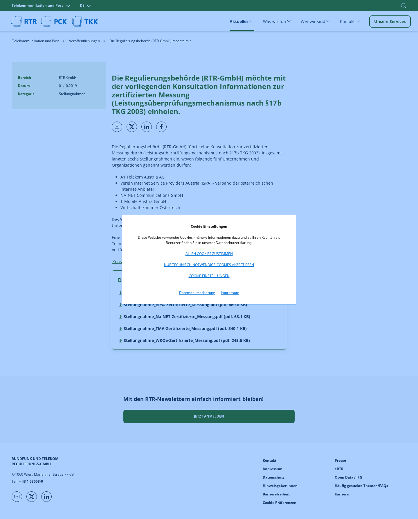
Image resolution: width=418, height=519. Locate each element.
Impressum (230, 292)
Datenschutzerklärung (197, 292)
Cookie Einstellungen (209, 275)
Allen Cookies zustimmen (209, 253)
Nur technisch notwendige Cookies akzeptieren (209, 264)
